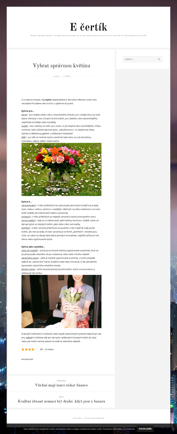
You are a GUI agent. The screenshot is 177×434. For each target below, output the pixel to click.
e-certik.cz (56, 76)
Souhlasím (145, 428)
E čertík (88, 27)
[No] (173, 428)
